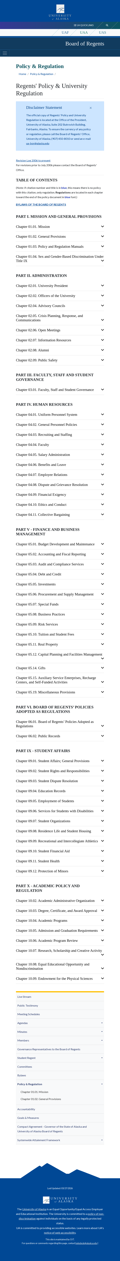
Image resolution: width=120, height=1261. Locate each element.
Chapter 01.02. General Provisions (41, 1099)
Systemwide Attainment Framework (38, 1140)
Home (22, 73)
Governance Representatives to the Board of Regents (48, 1049)
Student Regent (26, 1057)
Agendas (22, 1023)
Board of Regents (84, 43)
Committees (24, 1066)
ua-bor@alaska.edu (37, 143)
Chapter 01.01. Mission (34, 1091)
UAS (102, 32)
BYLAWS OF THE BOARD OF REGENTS (41, 204)
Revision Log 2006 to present (33, 160)
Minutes (22, 1031)
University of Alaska (34, 1209)
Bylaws (21, 1075)
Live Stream (24, 996)
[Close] (90, 108)
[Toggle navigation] (5, 53)
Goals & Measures (28, 1117)
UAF (65, 32)
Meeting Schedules (28, 1014)
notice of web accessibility (60, 1232)
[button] (102, 1023)
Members (23, 1040)
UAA (84, 32)
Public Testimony (27, 1005)
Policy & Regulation (41, 73)
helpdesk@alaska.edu (86, 1243)
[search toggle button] (107, 25)
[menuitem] (60, 996)
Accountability (26, 1109)
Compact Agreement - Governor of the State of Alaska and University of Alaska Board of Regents (52, 1129)
